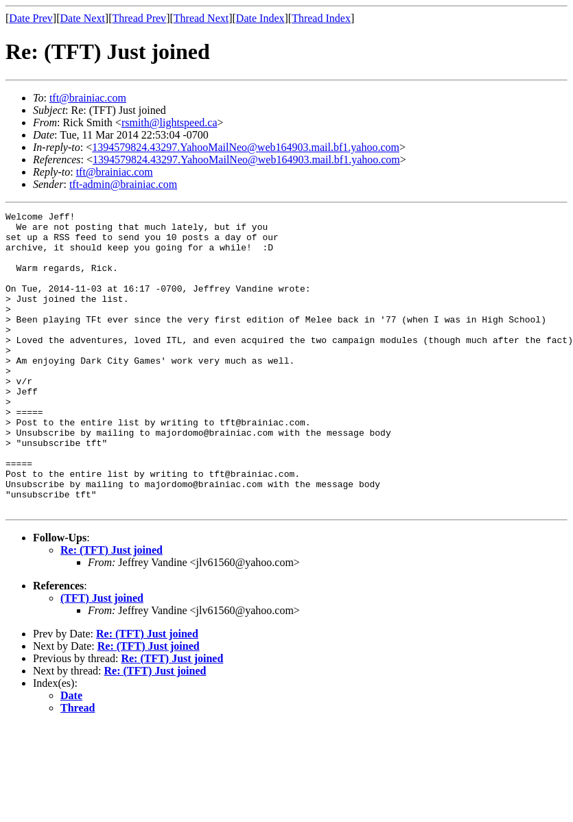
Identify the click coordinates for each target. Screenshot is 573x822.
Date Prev (31, 18)
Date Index (260, 18)
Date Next (82, 18)
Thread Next (201, 18)
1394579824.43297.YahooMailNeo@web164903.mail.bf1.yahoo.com (245, 147)
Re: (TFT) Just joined (111, 609)
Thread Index (321, 18)
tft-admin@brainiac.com (123, 184)
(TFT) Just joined (101, 658)
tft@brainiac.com (87, 98)
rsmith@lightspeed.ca (169, 122)
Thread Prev (139, 18)
